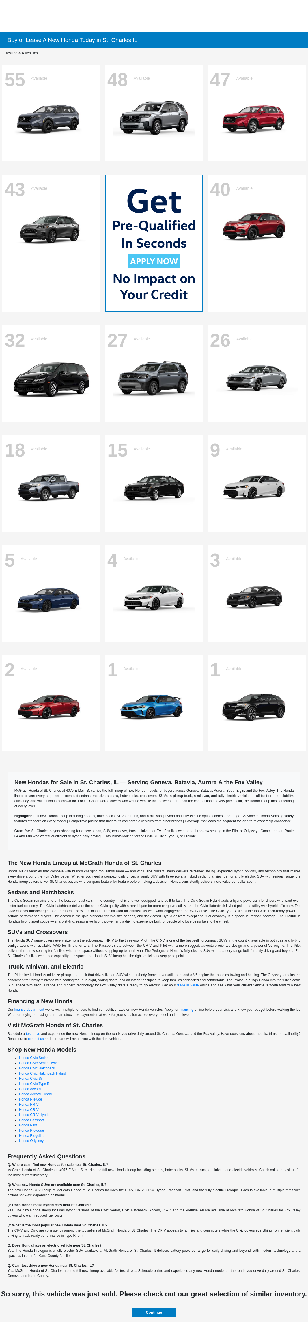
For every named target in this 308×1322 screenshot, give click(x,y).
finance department (29, 1009)
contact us (36, 1039)
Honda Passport (31, 1120)
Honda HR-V (29, 1105)
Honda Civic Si (30, 1079)
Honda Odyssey (31, 1141)
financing (186, 1009)
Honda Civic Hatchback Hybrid (42, 1073)
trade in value (188, 985)
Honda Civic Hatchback (37, 1068)
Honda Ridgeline (32, 1136)
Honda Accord (30, 1089)
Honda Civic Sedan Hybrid (39, 1063)
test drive (33, 1034)
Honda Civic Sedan (34, 1058)
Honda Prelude (30, 1099)
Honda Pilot (28, 1125)
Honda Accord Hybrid (35, 1094)
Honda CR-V (29, 1110)
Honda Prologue (31, 1130)
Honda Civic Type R (34, 1084)
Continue (154, 1312)
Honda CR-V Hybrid (34, 1115)
